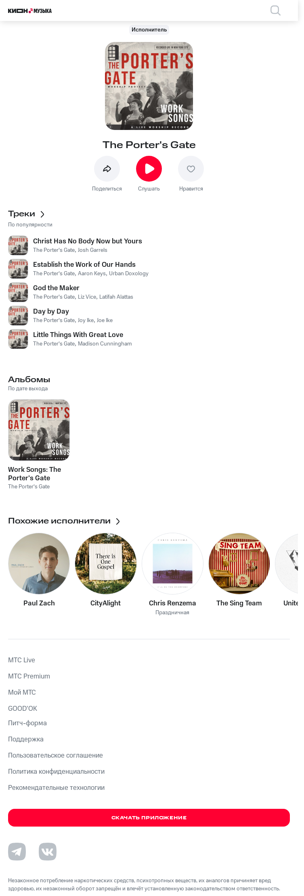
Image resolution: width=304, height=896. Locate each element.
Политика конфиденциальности (56, 772)
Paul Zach (39, 603)
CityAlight (105, 603)
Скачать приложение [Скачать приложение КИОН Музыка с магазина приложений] (149, 817)
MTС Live (21, 660)
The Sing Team (239, 603)
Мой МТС (22, 692)
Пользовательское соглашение (55, 755)
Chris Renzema (172, 603)
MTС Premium (29, 676)
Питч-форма (27, 723)
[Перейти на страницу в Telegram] (17, 851)
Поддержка (26, 739)
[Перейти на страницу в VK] (48, 851)
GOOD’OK (22, 709)
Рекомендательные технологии (56, 788)
